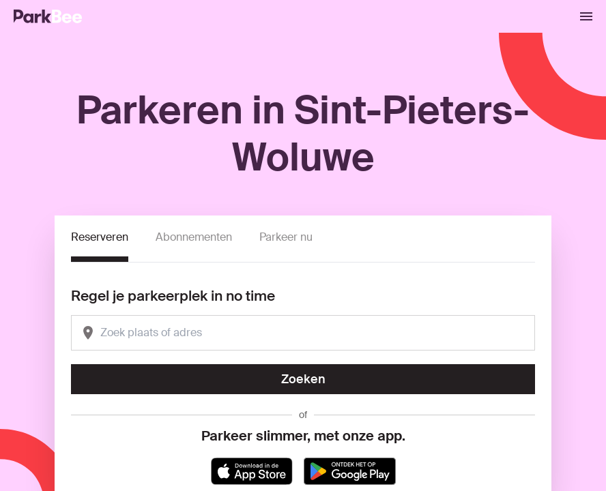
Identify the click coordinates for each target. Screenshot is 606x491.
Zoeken (303, 379)
